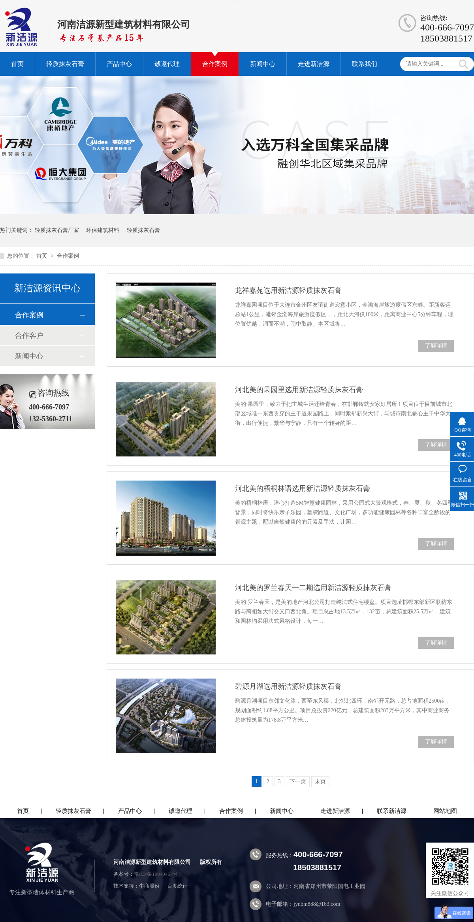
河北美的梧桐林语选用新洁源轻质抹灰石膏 (302, 488)
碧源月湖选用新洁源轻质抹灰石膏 (288, 686)
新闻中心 (262, 63)
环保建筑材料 (102, 230)
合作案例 (215, 63)
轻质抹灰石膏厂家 (57, 230)
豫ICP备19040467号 (156, 874)
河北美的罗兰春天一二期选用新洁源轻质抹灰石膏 (313, 588)
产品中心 (119, 63)
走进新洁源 (313, 63)
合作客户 (29, 335)
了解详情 (436, 346)
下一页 (298, 781)
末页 (320, 781)
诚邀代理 (167, 63)
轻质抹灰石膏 (65, 63)
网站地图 (445, 811)
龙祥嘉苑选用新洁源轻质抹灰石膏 (288, 290)
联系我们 (364, 63)
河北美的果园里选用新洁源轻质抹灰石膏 (299, 390)
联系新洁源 (391, 811)
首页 (17, 63)
